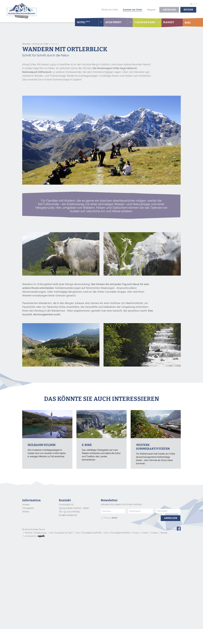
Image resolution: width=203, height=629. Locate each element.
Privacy (110, 518)
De (191, 4)
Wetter (25, 511)
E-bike (87, 445)
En (196, 4)
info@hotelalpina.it (68, 515)
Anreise (26, 504)
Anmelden (170, 518)
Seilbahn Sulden (42, 445)
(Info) (114, 518)
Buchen (188, 9)
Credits (145, 533)
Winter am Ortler (109, 9)
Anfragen (169, 9)
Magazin (151, 9)
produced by (35, 536)
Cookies (154, 533)
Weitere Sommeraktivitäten (153, 446)
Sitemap (163, 533)
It (193, 4)
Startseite (26, 44)
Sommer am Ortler (132, 9)
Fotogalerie (28, 508)
